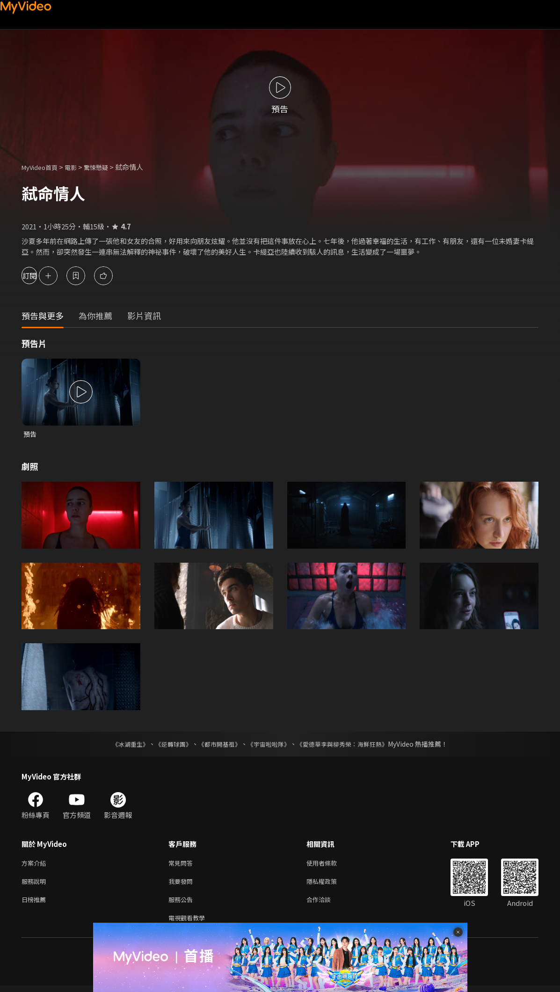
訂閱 (40, 275)
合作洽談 (326, 904)
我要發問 (182, 884)
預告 (30, 434)
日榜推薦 (36, 904)
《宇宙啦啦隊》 (270, 745)
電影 (78, 167)
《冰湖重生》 (122, 745)
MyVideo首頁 (43, 167)
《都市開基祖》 (217, 745)
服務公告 (182, 904)
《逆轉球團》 (168, 745)
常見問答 (182, 864)
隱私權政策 (329, 884)
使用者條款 (329, 864)
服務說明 (36, 884)
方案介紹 (36, 864)
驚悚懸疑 (106, 167)
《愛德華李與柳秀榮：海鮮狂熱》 (348, 745)
